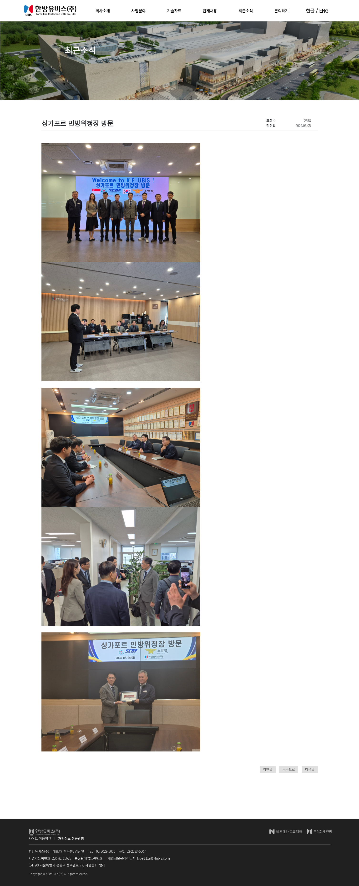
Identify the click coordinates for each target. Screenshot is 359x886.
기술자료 (174, 11)
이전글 (267, 769)
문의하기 (281, 11)
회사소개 (103, 11)
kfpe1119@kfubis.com (153, 858)
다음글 (309, 769)
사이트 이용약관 (40, 838)
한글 (310, 10)
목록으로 (289, 769)
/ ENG (321, 10)
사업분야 (138, 11)
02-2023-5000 (105, 851)
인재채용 (210, 11)
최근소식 (245, 11)
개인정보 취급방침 (71, 838)
